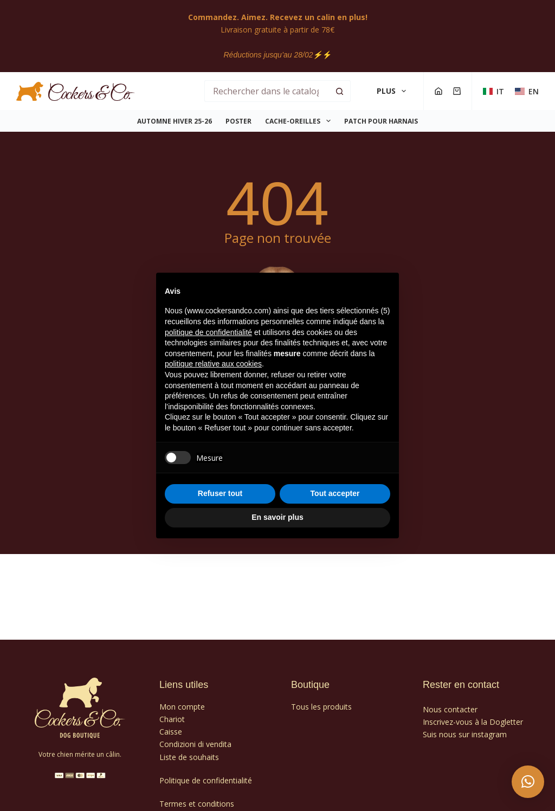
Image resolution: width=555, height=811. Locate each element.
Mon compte (182, 706)
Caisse (170, 731)
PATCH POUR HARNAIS (381, 121)
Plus (393, 91)
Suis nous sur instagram (465, 734)
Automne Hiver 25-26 (174, 121)
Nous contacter (450, 709)
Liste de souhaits (189, 757)
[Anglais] (527, 91)
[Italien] (493, 91)
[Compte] (438, 91)
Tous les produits (321, 706)
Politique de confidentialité (205, 780)
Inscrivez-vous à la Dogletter (473, 722)
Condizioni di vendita (195, 744)
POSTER (238, 121)
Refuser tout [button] (220, 493)
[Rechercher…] (266, 91)
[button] (528, 781)
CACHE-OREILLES (299, 120)
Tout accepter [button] (335, 493)
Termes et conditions (196, 804)
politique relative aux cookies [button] (213, 363)
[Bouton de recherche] (340, 91)
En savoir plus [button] (277, 517)
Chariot (172, 719)
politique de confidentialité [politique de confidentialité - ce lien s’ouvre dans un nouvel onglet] (208, 332)
